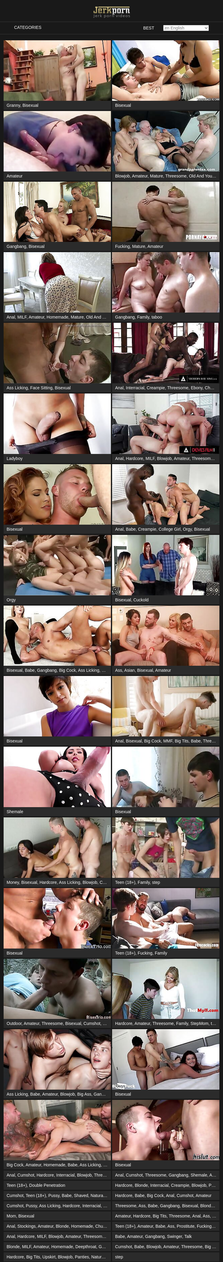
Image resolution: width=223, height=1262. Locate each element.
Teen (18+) (125, 882)
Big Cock (67, 670)
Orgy (187, 529)
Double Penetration (47, 1185)
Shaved (81, 1195)
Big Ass (84, 1094)
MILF (21, 317)
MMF (167, 741)
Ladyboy (15, 458)
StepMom (200, 1023)
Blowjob (122, 176)
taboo (156, 317)
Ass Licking (17, 387)
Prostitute (185, 1226)
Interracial (135, 387)
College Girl (170, 529)
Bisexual (30, 105)
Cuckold (141, 599)
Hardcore (134, 458)
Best (148, 28)
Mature (156, 176)
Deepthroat (85, 1246)
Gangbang (16, 246)
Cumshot (92, 1023)
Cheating (213, 387)
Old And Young (203, 176)
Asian (129, 670)
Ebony (197, 387)
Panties (82, 1256)
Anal (11, 317)
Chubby (102, 1226)
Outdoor (14, 1023)
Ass (118, 670)
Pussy (54, 1195)
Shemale (15, 811)
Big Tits (181, 741)
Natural (97, 1195)
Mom (11, 1216)
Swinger (174, 1236)
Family (143, 317)
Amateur (15, 176)
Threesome (176, 176)
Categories (27, 27)
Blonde (109, 1023)
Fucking (122, 246)
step (156, 882)
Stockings (26, 1226)
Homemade (57, 317)
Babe (131, 529)
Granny (13, 105)
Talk (188, 1236)
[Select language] (186, 28)
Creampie (156, 387)
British (109, 1164)
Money (13, 882)
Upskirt (49, 1256)
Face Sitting (41, 387)
